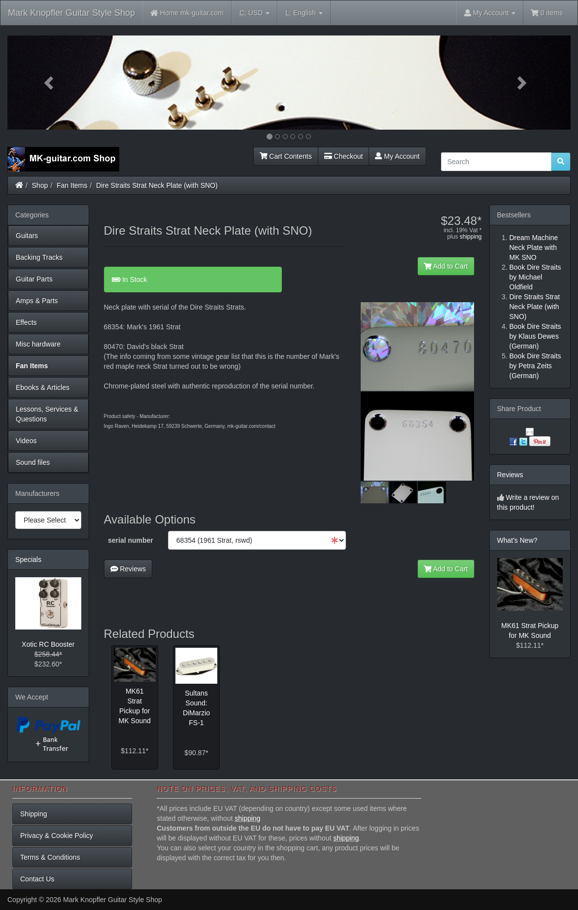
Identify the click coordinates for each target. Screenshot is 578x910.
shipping (471, 236)
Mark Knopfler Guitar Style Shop (71, 13)
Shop (40, 185)
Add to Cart (446, 266)
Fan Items (72, 185)
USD (254, 13)
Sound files (33, 462)
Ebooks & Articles (42, 387)
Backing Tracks (39, 257)
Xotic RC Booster (48, 644)
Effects (26, 322)
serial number (130, 540)
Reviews (128, 569)
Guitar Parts (34, 279)
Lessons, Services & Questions (47, 414)
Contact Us (37, 879)
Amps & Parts (37, 301)
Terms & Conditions (50, 857)
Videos (26, 441)
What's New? (517, 540)
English (303, 13)
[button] (49, 82)
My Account (397, 156)
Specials (28, 559)
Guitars (27, 236)
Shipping (33, 814)
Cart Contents (286, 156)
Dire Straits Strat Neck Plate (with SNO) (157, 185)
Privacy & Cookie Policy (56, 836)
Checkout (343, 156)
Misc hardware (38, 344)
